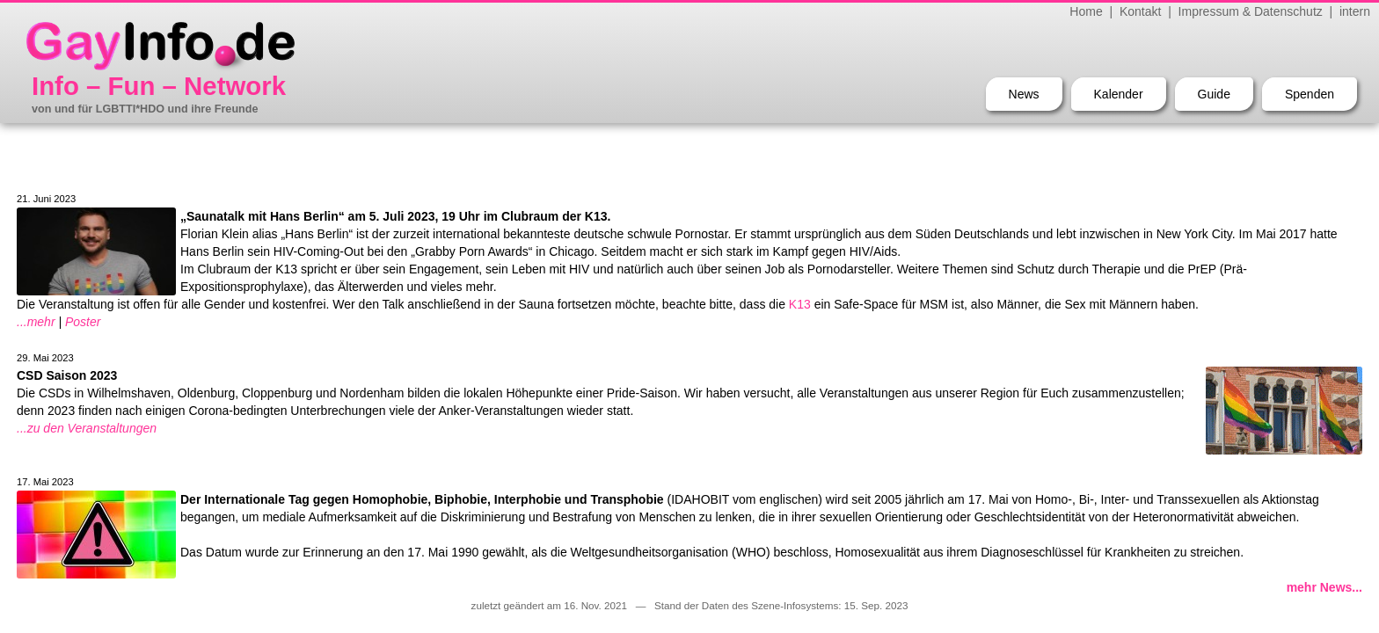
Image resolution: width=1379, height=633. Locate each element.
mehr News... (1324, 587)
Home (1085, 11)
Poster (82, 322)
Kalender (1118, 94)
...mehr (36, 322)
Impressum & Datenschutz (1250, 11)
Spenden (1309, 94)
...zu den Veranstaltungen (87, 428)
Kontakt (1140, 11)
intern (1354, 11)
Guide (1214, 94)
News (1024, 94)
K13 (800, 304)
